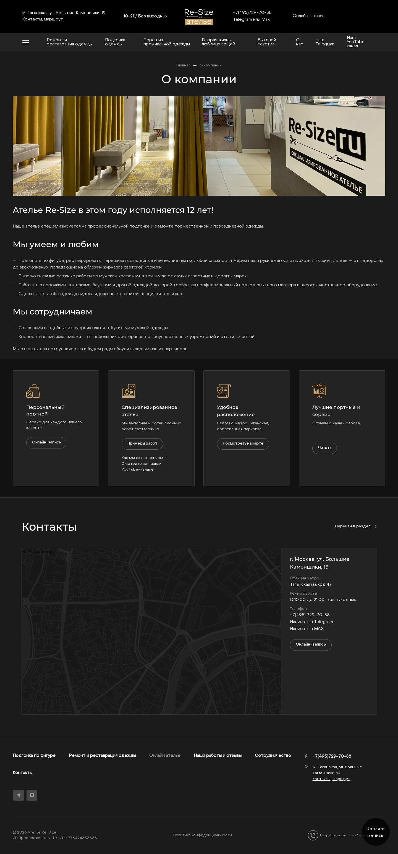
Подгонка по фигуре (34, 756)
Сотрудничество (273, 756)
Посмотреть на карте (243, 443)
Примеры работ (142, 443)
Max (265, 20)
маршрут (53, 19)
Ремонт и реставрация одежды (102, 756)
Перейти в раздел (355, 526)
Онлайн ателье (164, 756)
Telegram (242, 20)
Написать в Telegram (311, 622)
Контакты (22, 773)
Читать (324, 448)
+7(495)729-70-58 (252, 13)
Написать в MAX (307, 629)
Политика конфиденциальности (202, 835)
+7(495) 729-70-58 (310, 615)
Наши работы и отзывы (218, 756)
